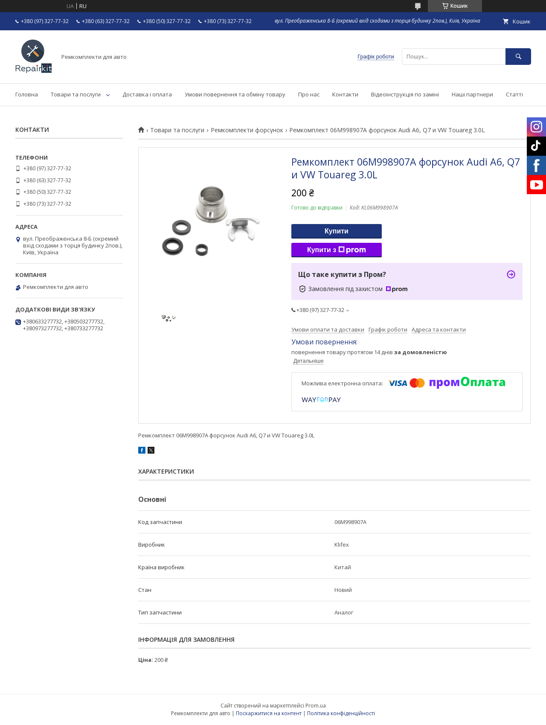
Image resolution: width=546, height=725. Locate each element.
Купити (337, 231)
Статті (514, 94)
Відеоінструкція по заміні (405, 94)
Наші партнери (472, 94)
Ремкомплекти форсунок (247, 130)
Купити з (336, 250)
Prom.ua (315, 705)
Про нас (308, 94)
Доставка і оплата (147, 94)
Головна (26, 94)
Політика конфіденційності (341, 713)
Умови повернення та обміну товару (235, 94)
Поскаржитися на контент (269, 713)
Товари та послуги (76, 94)
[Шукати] (518, 56)
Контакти (345, 94)
